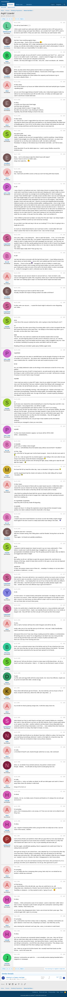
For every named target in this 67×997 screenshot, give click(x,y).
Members (29, 4)
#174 (64, 513)
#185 (64, 702)
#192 (64, 806)
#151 (64, 22)
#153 (64, 52)
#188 (64, 747)
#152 (64, 37)
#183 (64, 673)
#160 (64, 169)
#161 (64, 183)
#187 (64, 732)
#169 (64, 399)
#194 (64, 835)
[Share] (61, 23)
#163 (64, 252)
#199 (64, 930)
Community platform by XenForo (33, 995)
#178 (64, 589)
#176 (64, 543)
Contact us (35, 992)
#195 (64, 866)
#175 (64, 528)
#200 (64, 954)
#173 (64, 481)
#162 (64, 234)
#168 (64, 350)
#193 (64, 821)
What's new (19, 4)
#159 (64, 154)
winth (7, 979)
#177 (64, 574)
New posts (3, 7)
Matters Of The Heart (21, 979)
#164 (64, 273)
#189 (64, 761)
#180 (64, 620)
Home (4, 4)
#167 (64, 317)
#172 (64, 466)
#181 (64, 643)
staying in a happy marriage (15, 977)
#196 (64, 881)
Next (21, 19)
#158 (64, 130)
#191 (64, 791)
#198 (64, 916)
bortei (3, 16)
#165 (64, 287)
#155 (64, 81)
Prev (4, 19)
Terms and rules (43, 992)
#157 (64, 115)
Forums (10, 4)
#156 (64, 99)
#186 (64, 717)
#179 (64, 605)
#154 (64, 67)
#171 (64, 441)
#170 (64, 426)
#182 (64, 658)
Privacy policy (51, 992)
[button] (24, 4)
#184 (64, 687)
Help (58, 992)
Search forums (11, 7)
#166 (64, 302)
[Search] (64, 4)
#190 (64, 776)
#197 (64, 896)
